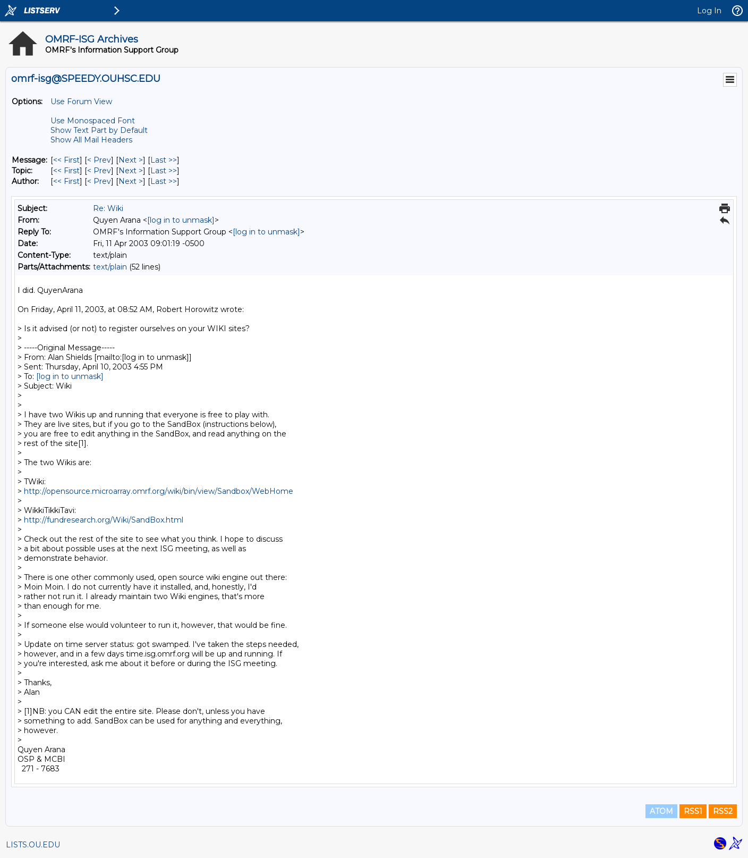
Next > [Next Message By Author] (130, 181)
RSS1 (693, 811)
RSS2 (723, 811)
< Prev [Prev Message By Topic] (99, 170)
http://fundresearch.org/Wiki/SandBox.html (103, 520)
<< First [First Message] (66, 160)
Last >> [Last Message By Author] (163, 181)
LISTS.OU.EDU (33, 844)
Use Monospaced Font (92, 120)
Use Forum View (81, 101)
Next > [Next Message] (130, 160)
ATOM (661, 811)
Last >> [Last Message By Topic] (163, 170)
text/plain (110, 267)
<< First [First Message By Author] (66, 181)
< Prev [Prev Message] (99, 160)
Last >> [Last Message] (163, 160)
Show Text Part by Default (99, 130)
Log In (709, 10)
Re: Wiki (108, 208)
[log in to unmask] (181, 220)
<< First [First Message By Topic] (66, 170)
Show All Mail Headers (91, 140)
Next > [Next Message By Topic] (130, 170)
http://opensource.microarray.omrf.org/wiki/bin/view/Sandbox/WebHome (158, 491)
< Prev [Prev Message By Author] (99, 181)
